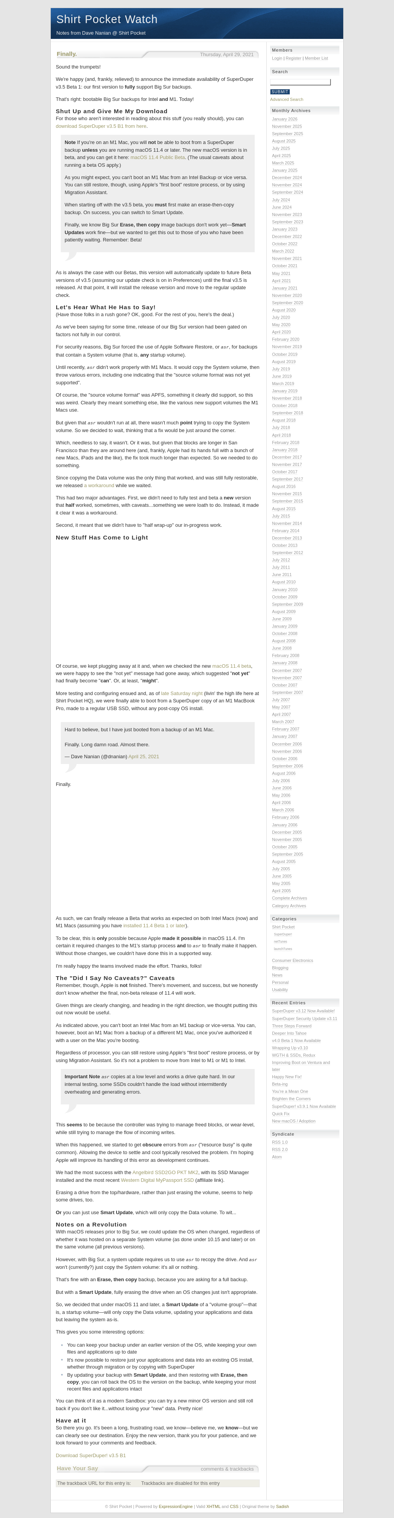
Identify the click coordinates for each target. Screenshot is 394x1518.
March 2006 (283, 810)
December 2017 (287, 457)
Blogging (280, 967)
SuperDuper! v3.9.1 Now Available (304, 1106)
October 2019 (284, 354)
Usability (280, 989)
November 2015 (287, 493)
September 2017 (287, 479)
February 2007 (285, 729)
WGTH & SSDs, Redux (293, 1055)
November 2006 (287, 751)
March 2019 (283, 383)
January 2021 (284, 288)
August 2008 (284, 640)
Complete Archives (289, 898)
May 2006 (281, 795)
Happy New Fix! (287, 1076)
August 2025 (284, 141)
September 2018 (287, 412)
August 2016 (284, 486)
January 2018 (284, 449)
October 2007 (284, 685)
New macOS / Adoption (294, 1121)
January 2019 (284, 391)
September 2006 (287, 766)
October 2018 (284, 405)
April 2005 (281, 890)
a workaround (99, 484)
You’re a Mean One (290, 1091)
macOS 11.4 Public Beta (157, 157)
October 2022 (284, 243)
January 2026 (284, 119)
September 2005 (287, 854)
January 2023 (284, 229)
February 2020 (285, 339)
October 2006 (284, 758)
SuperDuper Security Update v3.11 (304, 1018)
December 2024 (287, 177)
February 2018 (285, 442)
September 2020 (287, 302)
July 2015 (281, 516)
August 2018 (284, 420)
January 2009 (284, 626)
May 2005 (281, 883)
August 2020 (284, 310)
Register (294, 58)
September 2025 (287, 133)
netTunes (280, 941)
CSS (234, 1503)
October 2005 (284, 846)
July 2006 (281, 780)
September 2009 (287, 604)
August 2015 (284, 508)
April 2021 (281, 280)
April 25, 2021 (144, 755)
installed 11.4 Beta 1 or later (154, 924)
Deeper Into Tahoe (289, 1033)
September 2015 (287, 501)
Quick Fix (281, 1113)
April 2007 (281, 714)
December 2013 (287, 538)
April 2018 (281, 435)
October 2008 (284, 633)
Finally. (67, 53)
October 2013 (284, 545)
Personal (280, 982)
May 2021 (281, 273)
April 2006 (281, 802)
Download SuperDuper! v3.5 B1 (91, 1453)
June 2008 (282, 648)
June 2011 (282, 574)
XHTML (213, 1503)
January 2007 (284, 736)
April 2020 (281, 332)
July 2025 (281, 148)
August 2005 (284, 861)
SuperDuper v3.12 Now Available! (303, 1011)
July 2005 (281, 868)
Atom (277, 1156)
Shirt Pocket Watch (107, 19)
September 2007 (287, 692)
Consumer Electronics (292, 960)
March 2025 (283, 163)
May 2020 (281, 324)
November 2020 (287, 295)
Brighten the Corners (291, 1098)
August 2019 (284, 361)
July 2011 (281, 567)
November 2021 (287, 258)
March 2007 (283, 721)
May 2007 (281, 707)
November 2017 (287, 464)
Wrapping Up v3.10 (290, 1048)
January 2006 (284, 825)
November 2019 (287, 346)
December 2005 (287, 832)
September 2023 (287, 221)
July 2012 (281, 560)
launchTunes (283, 949)
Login (277, 58)
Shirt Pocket (283, 927)
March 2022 (283, 251)
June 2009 (282, 619)
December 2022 (287, 236)
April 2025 (281, 155)
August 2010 (284, 582)
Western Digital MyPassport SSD (157, 1178)
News (277, 975)
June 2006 (282, 788)
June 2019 (282, 376)
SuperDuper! (283, 934)
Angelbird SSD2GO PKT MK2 (165, 1170)
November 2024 (287, 185)
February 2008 (285, 655)
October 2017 (284, 471)
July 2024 (281, 200)
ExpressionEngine (176, 1503)
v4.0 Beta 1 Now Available (296, 1040)
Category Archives (289, 905)
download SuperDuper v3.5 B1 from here (101, 126)
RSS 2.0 (280, 1149)
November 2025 (287, 126)
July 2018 (281, 427)
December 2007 (287, 670)
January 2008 (284, 662)
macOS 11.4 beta (231, 665)
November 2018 (287, 398)
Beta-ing (280, 1084)
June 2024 (282, 207)
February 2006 (285, 817)
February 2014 (285, 530)
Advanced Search (286, 99)
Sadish (282, 1503)
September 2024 (287, 192)
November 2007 (287, 677)
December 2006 (287, 744)
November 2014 (287, 523)
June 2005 (282, 876)
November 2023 (287, 214)
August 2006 (284, 773)
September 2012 (287, 552)
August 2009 (284, 611)
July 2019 (281, 369)
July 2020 (281, 317)
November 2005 (287, 839)
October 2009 (284, 597)
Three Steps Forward (292, 1026)
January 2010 (284, 589)
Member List (316, 58)
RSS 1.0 (280, 1142)
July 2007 (281, 699)
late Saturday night (182, 692)
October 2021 (284, 265)
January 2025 (284, 170)
